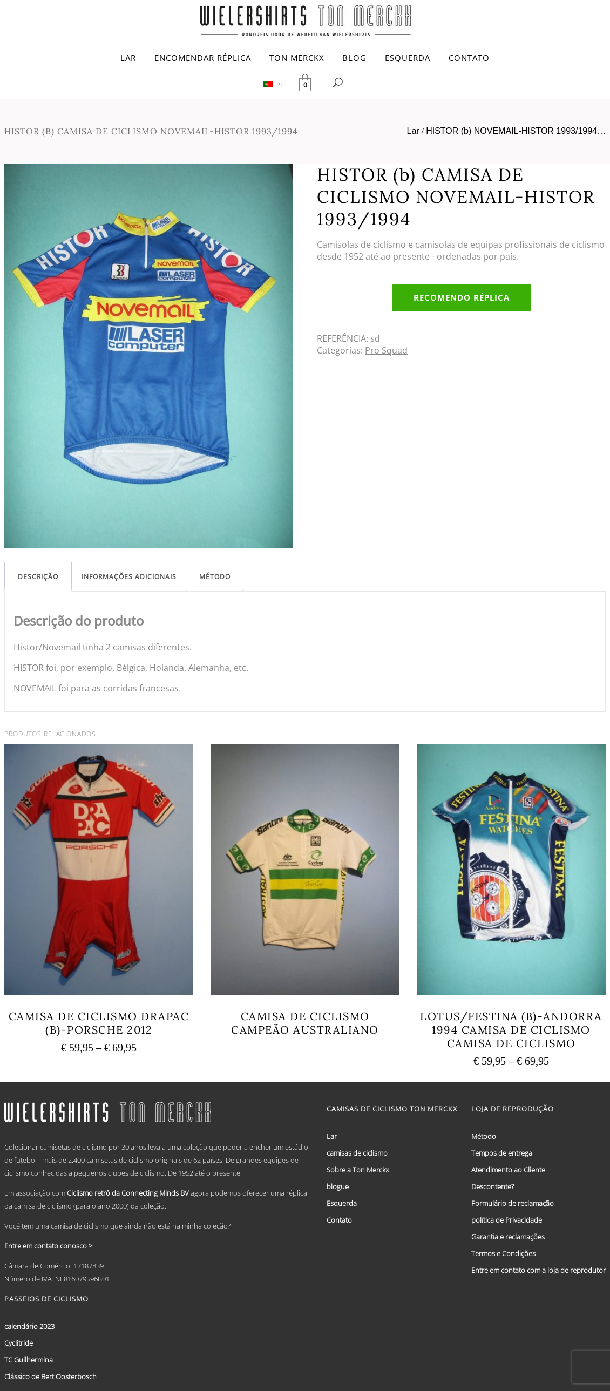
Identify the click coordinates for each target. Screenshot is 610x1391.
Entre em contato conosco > (48, 1246)
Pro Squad (386, 350)
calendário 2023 (29, 1326)
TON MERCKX (296, 57)
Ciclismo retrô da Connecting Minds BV (128, 1193)
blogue (338, 1186)
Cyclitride (18, 1343)
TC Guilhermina (28, 1360)
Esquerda (342, 1203)
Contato (339, 1220)
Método (215, 576)
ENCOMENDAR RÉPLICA (202, 57)
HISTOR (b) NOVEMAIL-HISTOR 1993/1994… (516, 130)
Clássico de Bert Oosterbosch (50, 1376)
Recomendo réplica (462, 297)
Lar (413, 130)
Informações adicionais (129, 576)
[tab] (38, 577)
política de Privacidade (506, 1220)
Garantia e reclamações (508, 1236)
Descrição (38, 576)
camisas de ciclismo (357, 1153)
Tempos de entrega (501, 1153)
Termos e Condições (503, 1253)
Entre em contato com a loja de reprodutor (538, 1270)
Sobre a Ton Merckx (358, 1170)
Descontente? (492, 1186)
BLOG (354, 57)
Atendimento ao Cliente (508, 1170)
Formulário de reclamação (512, 1203)
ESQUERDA (407, 57)
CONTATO (469, 57)
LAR (128, 57)
